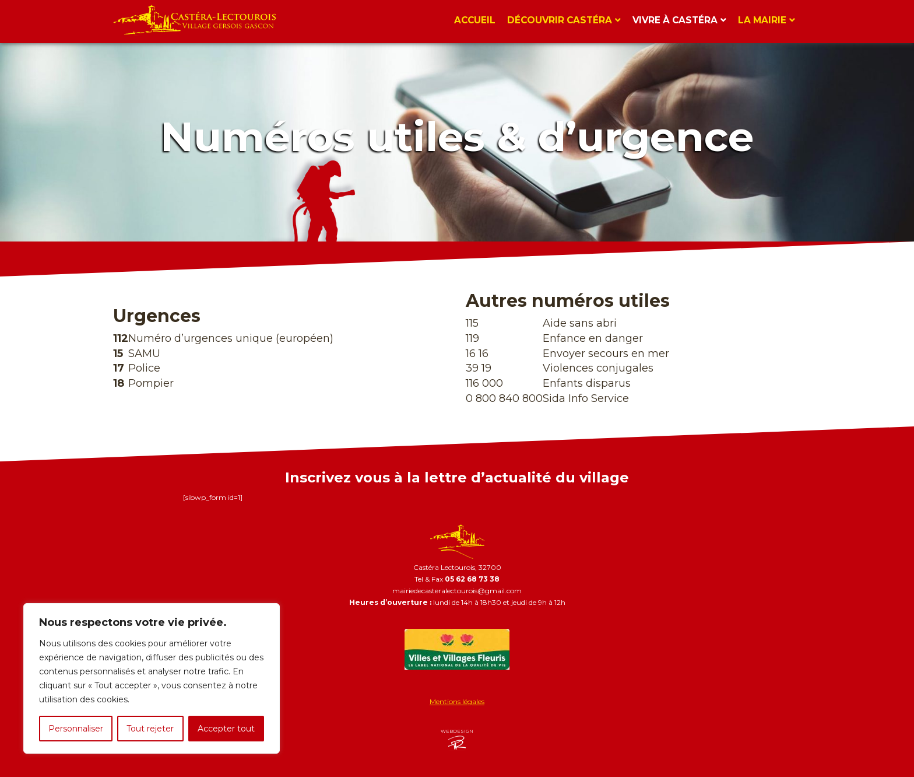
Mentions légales (457, 701)
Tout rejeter (150, 728)
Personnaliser (75, 728)
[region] (151, 678)
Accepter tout (226, 728)
